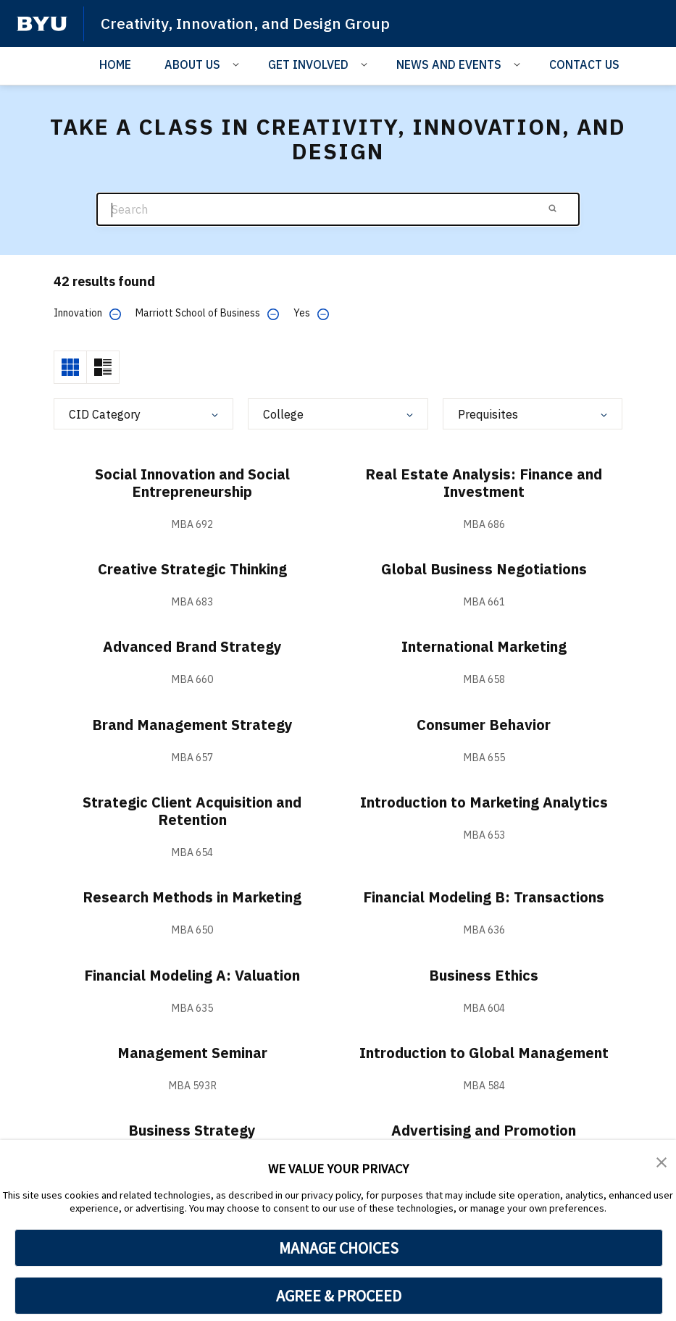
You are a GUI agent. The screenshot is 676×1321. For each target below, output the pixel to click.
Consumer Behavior (484, 724)
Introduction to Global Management (484, 1052)
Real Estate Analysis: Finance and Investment (483, 482)
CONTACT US (584, 64)
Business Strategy (192, 1130)
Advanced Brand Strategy (192, 646)
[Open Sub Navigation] (238, 64)
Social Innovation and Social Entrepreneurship (192, 482)
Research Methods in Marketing (192, 897)
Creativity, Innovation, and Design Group (245, 23)
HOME (115, 64)
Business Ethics (483, 975)
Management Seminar (192, 1052)
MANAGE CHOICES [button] (338, 1248)
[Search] (338, 210)
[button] (661, 1161)
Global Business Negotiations (484, 569)
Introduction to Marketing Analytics (484, 802)
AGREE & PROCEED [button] (338, 1296)
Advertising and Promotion (483, 1130)
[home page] (42, 24)
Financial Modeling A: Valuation (192, 975)
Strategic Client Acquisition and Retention (192, 810)
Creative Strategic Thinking (192, 569)
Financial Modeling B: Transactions (483, 897)
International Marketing (484, 646)
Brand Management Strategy (192, 724)
